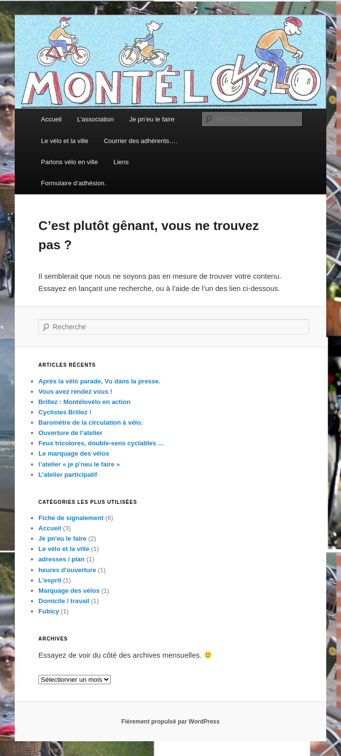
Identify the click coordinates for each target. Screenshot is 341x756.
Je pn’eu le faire (152, 119)
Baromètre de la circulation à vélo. (90, 422)
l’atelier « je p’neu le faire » (79, 464)
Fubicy (48, 611)
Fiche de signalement (70, 518)
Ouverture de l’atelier (70, 432)
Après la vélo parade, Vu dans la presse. (99, 381)
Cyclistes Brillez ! (65, 412)
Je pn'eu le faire (62, 538)
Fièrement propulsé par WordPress (171, 721)
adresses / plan (61, 559)
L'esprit (49, 580)
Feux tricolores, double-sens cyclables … (101, 443)
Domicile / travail (63, 601)
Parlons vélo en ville (69, 162)
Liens (120, 162)
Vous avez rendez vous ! (75, 391)
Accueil (51, 119)
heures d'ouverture (67, 570)
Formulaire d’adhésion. (73, 183)
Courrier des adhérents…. (141, 141)
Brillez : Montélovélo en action (84, 402)
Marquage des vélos (68, 590)
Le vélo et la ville (64, 141)
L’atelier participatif (67, 474)
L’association (95, 119)
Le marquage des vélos (73, 453)
